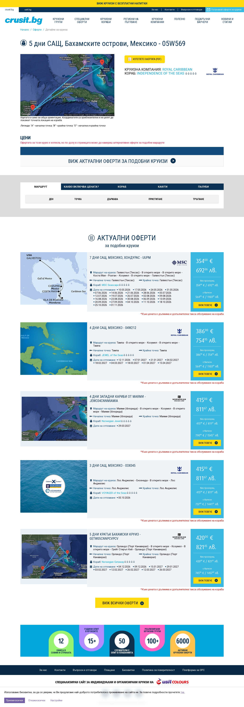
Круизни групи (58, 21)
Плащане (109, 670)
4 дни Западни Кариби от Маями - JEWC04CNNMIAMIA (118, 399)
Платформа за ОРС (193, 670)
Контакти (170, 9)
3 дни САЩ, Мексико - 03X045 (113, 465)
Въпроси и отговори (191, 9)
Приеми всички (14, 700)
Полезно (179, 19)
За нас (154, 9)
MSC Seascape (116, 285)
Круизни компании (157, 21)
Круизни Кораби (105, 21)
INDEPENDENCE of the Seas (160, 74)
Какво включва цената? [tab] (81, 186)
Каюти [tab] (162, 186)
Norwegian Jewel (117, 421)
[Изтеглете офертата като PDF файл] (145, 59)
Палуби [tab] (203, 186)
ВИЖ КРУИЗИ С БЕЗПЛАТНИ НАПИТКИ (122, 3)
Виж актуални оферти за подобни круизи (122, 161)
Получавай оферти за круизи (226, 9)
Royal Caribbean (177, 70)
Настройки (56, 700)
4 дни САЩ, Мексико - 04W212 (113, 328)
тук (182, 692)
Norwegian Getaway (118, 561)
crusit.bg (9, 9)
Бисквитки (128, 670)
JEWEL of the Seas (118, 355)
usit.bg (28, 9)
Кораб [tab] (122, 186)
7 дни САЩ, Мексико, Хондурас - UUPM (120, 258)
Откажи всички (36, 700)
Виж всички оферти (120, 603)
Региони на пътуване (131, 21)
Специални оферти (82, 21)
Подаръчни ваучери (202, 21)
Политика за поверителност (158, 670)
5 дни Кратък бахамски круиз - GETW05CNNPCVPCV (115, 536)
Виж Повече (205, 305)
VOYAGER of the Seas (120, 492)
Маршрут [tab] (40, 186)
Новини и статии (227, 21)
